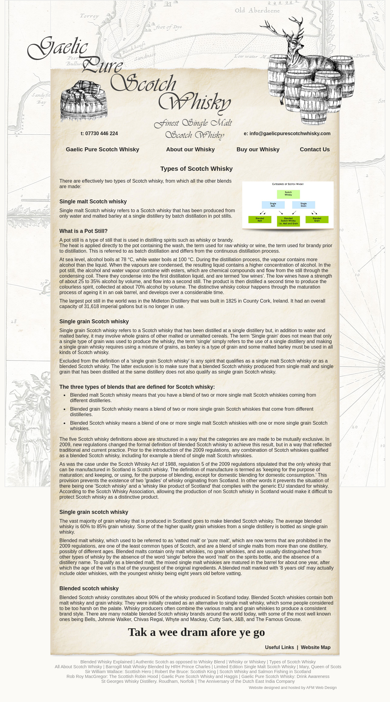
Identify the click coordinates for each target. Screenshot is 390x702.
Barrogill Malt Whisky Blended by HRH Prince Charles (158, 666)
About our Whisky (190, 149)
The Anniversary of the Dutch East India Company (246, 681)
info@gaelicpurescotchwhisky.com (290, 133)
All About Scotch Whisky (78, 666)
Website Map (316, 647)
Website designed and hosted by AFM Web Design (293, 687)
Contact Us (315, 149)
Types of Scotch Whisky (196, 168)
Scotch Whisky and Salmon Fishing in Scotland (265, 671)
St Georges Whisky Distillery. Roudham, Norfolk (147, 681)
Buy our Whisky (258, 149)
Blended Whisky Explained (106, 661)
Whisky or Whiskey (247, 661)
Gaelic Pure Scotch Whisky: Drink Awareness (285, 676)
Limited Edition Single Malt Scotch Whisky (255, 666)
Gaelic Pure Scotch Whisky (102, 149)
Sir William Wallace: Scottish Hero (118, 671)
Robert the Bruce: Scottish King (185, 671)
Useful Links (279, 647)
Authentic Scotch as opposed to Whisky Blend (180, 661)
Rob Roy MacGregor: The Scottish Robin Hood (112, 676)
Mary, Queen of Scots (320, 666)
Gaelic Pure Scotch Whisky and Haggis (199, 676)
